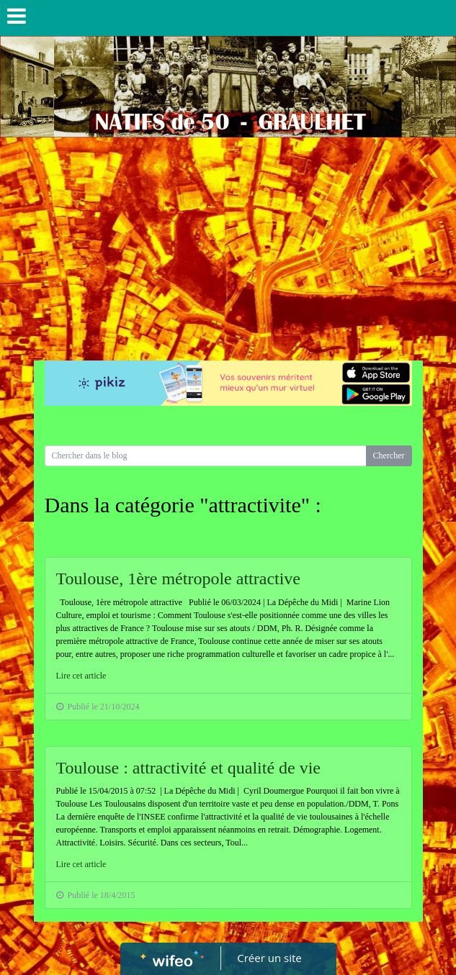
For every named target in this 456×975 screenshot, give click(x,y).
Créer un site (269, 958)
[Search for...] (206, 455)
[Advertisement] (228, 245)
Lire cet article (81, 676)
